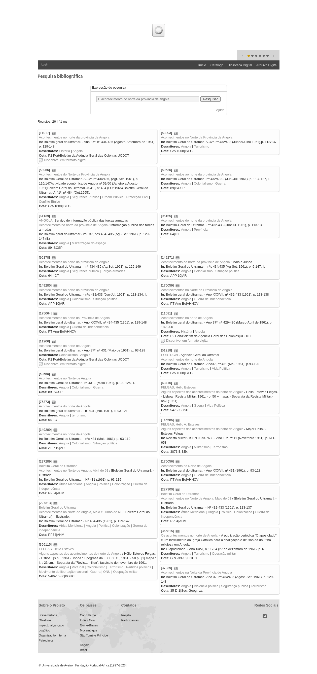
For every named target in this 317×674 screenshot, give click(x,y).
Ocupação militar (125, 572)
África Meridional (71, 484)
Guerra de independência (212, 299)
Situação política (227, 271)
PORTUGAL (170, 355)
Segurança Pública (85, 197)
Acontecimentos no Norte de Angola (65, 378)
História (64, 151)
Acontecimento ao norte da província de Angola (195, 262)
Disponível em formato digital (62, 160)
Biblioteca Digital (240, 65)
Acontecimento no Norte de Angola (186, 466)
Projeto (126, 615)
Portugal (78, 567)
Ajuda (220, 110)
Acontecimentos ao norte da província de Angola (196, 174)
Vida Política (221, 368)
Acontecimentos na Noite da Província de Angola (196, 572)
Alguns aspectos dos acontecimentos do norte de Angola (202, 392)
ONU (107, 572)
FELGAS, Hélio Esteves (178, 387)
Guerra (220, 183)
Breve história (48, 615)
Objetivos (45, 620)
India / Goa (87, 620)
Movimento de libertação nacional (63, 572)
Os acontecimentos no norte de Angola (189, 535)
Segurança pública (85, 271)
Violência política (206, 586)
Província (200, 229)
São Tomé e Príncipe (94, 635)
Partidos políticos (138, 567)
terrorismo (79, 415)
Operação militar (224, 553)
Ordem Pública (113, 197)
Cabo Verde (88, 615)
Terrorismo (201, 146)
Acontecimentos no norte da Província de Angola (74, 318)
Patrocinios (46, 640)
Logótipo (44, 630)
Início (202, 65)
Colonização (121, 484)
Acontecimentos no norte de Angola (187, 318)
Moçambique (88, 630)
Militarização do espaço (89, 243)
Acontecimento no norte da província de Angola (73, 225)
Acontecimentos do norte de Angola (65, 346)
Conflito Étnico (49, 201)
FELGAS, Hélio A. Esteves (180, 424)
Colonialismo (203, 183)
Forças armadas (113, 271)
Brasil (84, 650)
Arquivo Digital (266, 65)
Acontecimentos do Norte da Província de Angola (74, 174)
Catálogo (217, 65)
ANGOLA (46, 220)
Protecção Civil (137, 197)
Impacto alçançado (51, 625)
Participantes (130, 620)
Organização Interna (52, 635)
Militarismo (201, 447)
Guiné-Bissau (89, 625)
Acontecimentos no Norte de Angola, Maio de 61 (196, 498)
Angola (78, 151)
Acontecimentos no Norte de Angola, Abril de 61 (74, 470)
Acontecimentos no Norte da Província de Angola (196, 137)
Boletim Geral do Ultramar (58, 466)
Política (104, 484)
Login (45, 64)
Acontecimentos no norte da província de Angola (74, 137)
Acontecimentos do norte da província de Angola (196, 220)
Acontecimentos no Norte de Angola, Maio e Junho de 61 (80, 512)
